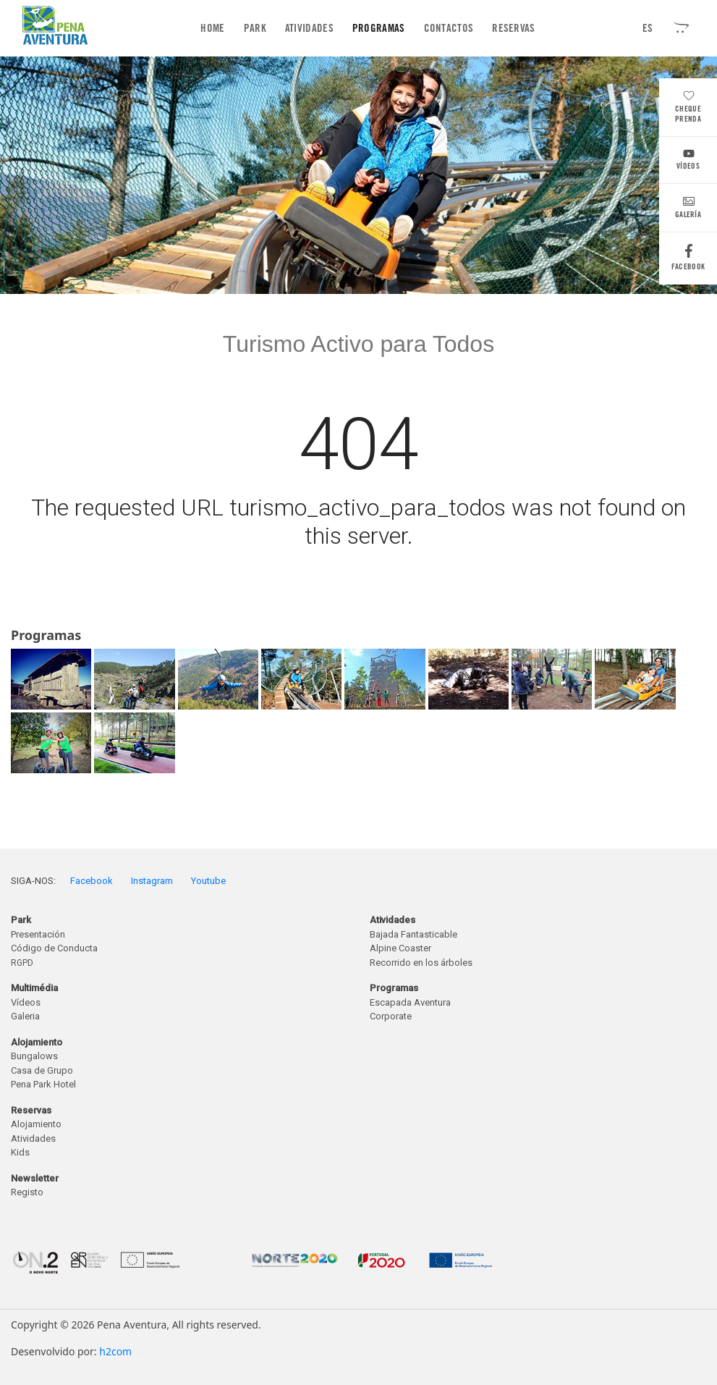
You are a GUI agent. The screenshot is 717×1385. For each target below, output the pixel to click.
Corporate (391, 1016)
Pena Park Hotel (43, 1084)
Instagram (152, 880)
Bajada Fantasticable (413, 934)
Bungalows (34, 1056)
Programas (378, 28)
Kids (20, 1152)
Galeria (25, 1016)
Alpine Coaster (400, 948)
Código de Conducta (54, 948)
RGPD (22, 963)
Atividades (309, 28)
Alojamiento (36, 1124)
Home (215, 28)
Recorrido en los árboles (421, 962)
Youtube (208, 880)
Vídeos (688, 161)
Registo (27, 1192)
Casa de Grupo (42, 1070)
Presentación (38, 934)
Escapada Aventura (410, 1002)
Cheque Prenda (688, 108)
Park (255, 28)
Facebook (688, 261)
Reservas (513, 28)
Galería (688, 209)
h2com (115, 1351)
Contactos (449, 28)
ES (647, 28)
